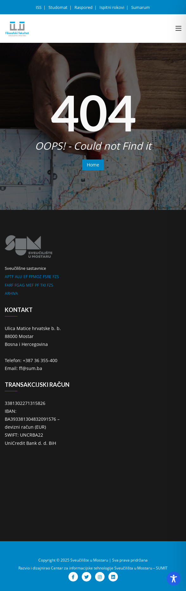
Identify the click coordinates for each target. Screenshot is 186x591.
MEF (30, 285)
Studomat (58, 7)
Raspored (83, 7)
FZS (56, 276)
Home (93, 165)
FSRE (47, 276)
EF (25, 276)
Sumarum (140, 7)
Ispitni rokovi (112, 7)
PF (37, 285)
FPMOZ (35, 276)
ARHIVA (11, 293)
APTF (9, 276)
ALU (18, 276)
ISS (39, 7)
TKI (43, 285)
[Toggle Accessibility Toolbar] (173, 578)
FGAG (20, 285)
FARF (9, 285)
